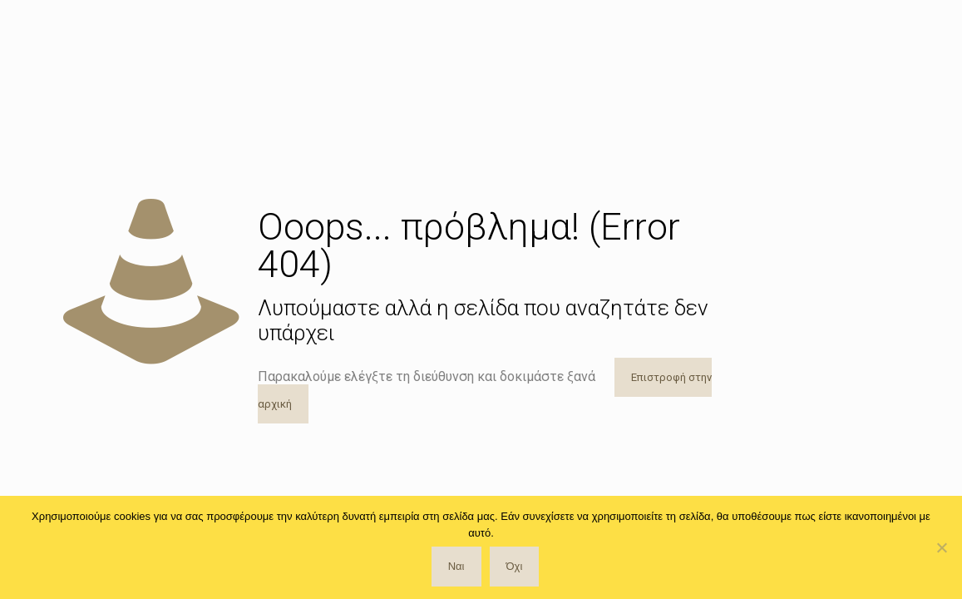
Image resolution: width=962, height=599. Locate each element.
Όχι (514, 566)
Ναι (456, 566)
